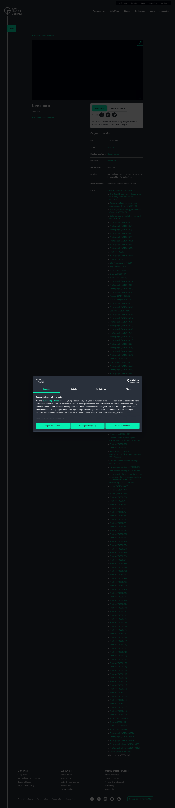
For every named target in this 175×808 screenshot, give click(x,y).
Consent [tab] (46, 389)
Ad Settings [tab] (101, 389)
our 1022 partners (51, 401)
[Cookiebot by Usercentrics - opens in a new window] (129, 381)
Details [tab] (74, 389)
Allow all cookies (122, 426)
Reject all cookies (52, 426)
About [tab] (128, 389)
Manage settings (87, 426)
